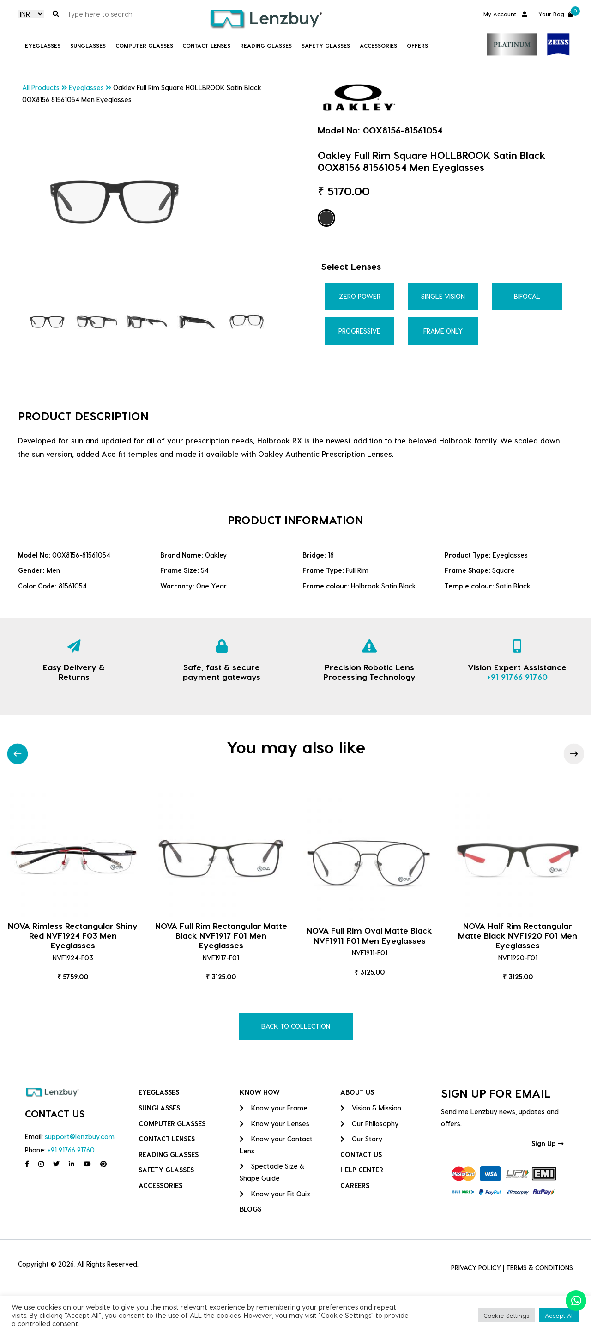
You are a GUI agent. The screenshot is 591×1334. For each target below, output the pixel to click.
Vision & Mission (370, 1108)
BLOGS (250, 1209)
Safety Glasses (326, 45)
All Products (41, 87)
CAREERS (354, 1185)
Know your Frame (274, 1108)
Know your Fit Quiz (275, 1194)
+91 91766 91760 (517, 676)
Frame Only (443, 331)
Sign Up (547, 1143)
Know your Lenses (274, 1124)
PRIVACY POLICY (476, 1268)
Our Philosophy (369, 1124)
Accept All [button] (559, 1315)
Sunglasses (88, 45)
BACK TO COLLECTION (295, 1026)
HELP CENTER (361, 1170)
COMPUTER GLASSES (144, 45)
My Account (505, 13)
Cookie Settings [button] (506, 1315)
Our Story (361, 1139)
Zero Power (359, 296)
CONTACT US (361, 1154)
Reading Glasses (266, 45)
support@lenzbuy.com (80, 1136)
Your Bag (555, 13)
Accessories (378, 45)
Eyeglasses (42, 45)
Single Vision (443, 296)
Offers (417, 45)
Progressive (359, 331)
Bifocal (527, 296)
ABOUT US (357, 1092)
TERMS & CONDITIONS (539, 1268)
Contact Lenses (206, 45)
